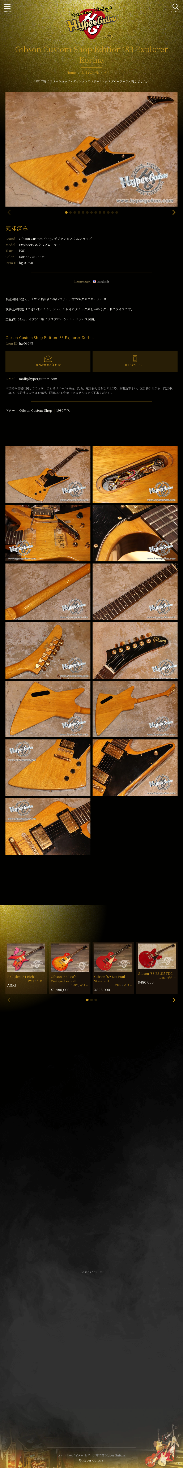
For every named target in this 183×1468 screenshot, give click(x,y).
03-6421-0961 (135, 365)
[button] (66, 212)
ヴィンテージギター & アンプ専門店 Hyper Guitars (91, 1455)
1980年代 (63, 410)
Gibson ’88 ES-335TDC (155, 973)
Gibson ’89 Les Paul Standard (109, 978)
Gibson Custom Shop (55, 238)
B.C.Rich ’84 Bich (20, 976)
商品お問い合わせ (48, 365)
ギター (10, 410)
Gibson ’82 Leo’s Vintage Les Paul (64, 978)
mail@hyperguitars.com (38, 378)
